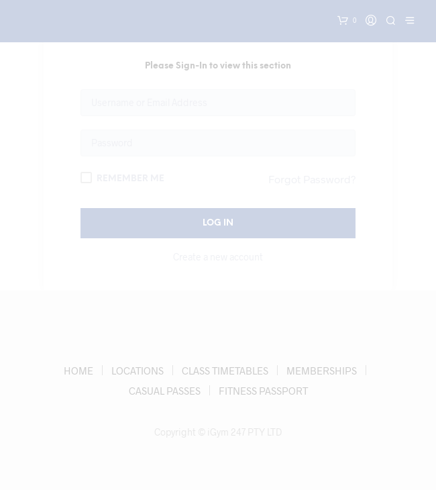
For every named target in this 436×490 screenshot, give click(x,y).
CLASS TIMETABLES (225, 370)
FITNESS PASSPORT (263, 391)
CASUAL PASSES (165, 391)
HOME (78, 370)
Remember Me (122, 177)
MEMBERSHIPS (321, 370)
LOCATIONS (137, 370)
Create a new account (218, 256)
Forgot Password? (312, 179)
